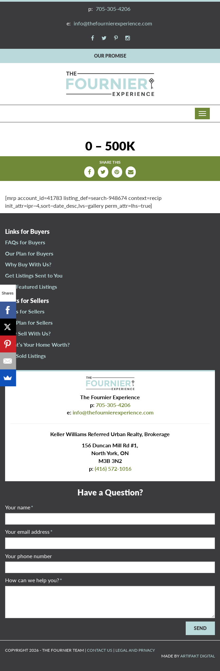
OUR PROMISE (110, 56)
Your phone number (28, 556)
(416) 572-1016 (113, 468)
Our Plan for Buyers (29, 253)
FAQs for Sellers (24, 311)
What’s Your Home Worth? (37, 344)
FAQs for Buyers (25, 242)
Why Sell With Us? (28, 333)
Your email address (29, 531)
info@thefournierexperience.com (113, 23)
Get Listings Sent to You (33, 275)
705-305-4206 (113, 8)
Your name (19, 507)
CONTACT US (99, 650)
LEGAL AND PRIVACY (135, 650)
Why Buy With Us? (28, 264)
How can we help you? (33, 580)
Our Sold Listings (25, 355)
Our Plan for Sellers (29, 322)
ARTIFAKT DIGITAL (197, 655)
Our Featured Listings (31, 286)
